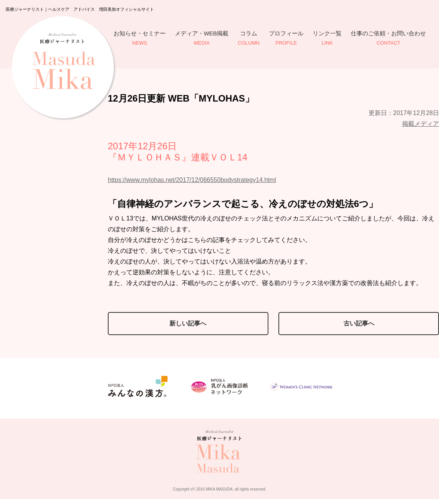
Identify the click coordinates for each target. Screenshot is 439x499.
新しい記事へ (187, 323)
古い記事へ (358, 323)
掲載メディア (420, 123)
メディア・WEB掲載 (201, 38)
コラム (249, 38)
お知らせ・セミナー (140, 38)
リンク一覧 (327, 38)
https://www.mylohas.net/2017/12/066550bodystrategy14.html (192, 180)
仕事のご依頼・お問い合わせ (388, 38)
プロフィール (286, 38)
